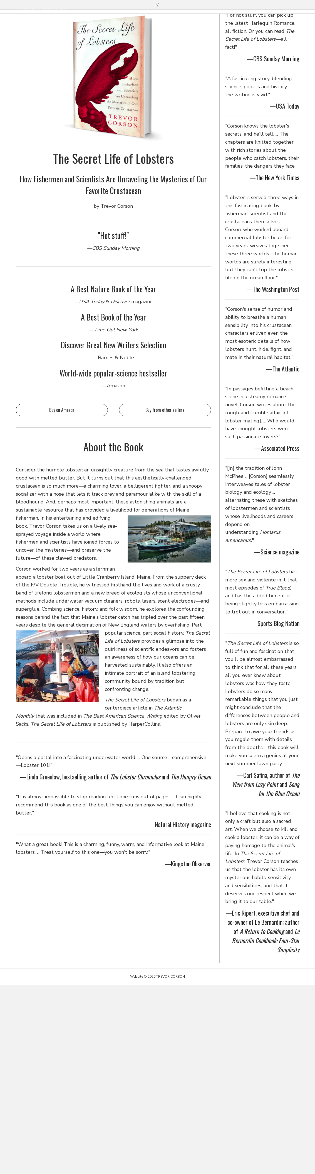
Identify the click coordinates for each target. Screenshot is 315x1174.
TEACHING (239, 18)
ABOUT (269, 18)
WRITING (208, 18)
